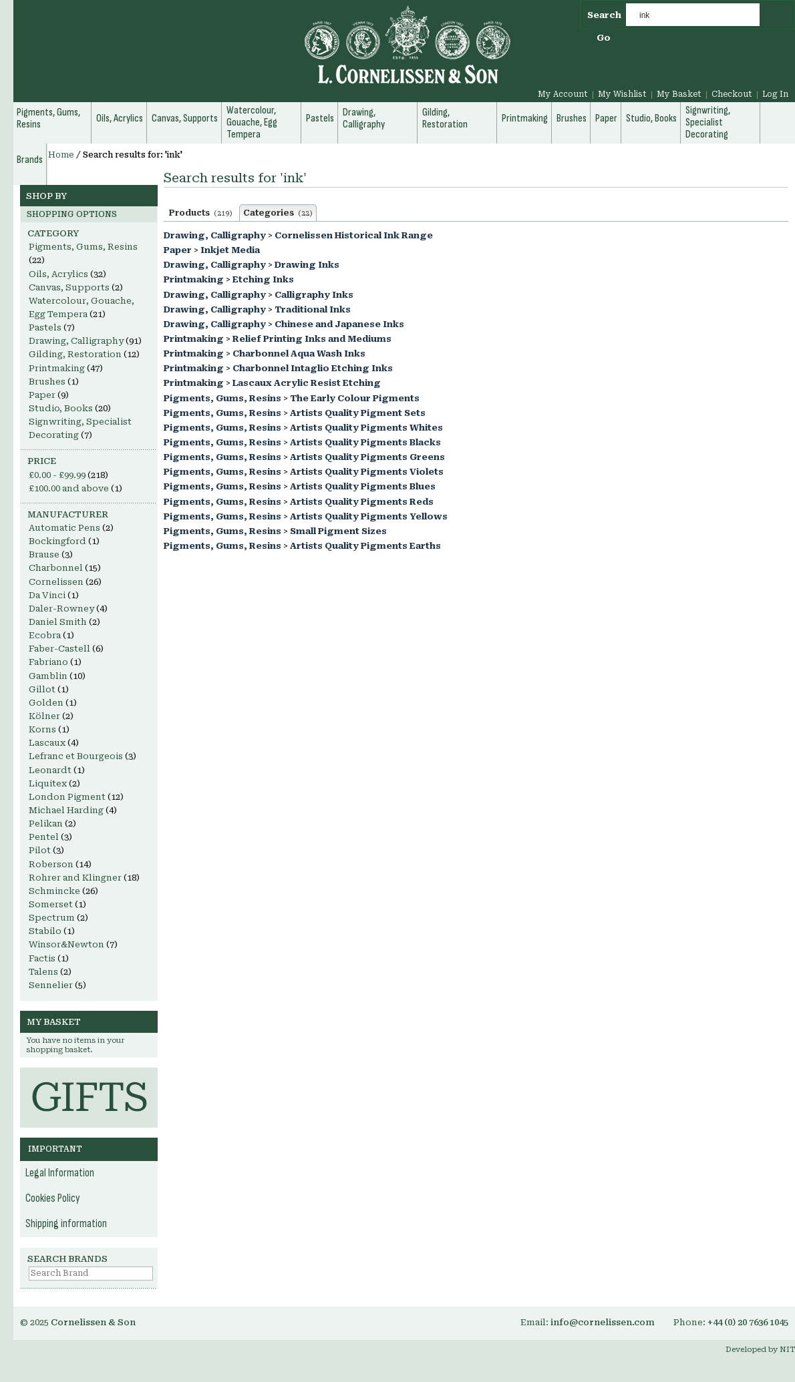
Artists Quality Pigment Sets (358, 413)
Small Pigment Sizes (338, 531)
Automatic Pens (64, 528)
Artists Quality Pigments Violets (367, 472)
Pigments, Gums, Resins (222, 398)
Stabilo (45, 931)
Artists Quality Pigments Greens (367, 457)
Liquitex (48, 783)
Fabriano (48, 662)
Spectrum (52, 918)
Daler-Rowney (61, 609)
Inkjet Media (230, 250)
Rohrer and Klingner (75, 878)
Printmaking (194, 279)
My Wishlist (622, 94)
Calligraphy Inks (314, 295)
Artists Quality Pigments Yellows (369, 516)
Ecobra (45, 635)
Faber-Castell (59, 649)
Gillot (42, 689)
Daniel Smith (58, 622)
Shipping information (66, 1223)
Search (604, 15)
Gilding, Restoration (75, 354)
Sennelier (51, 985)
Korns (42, 729)
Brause (44, 554)
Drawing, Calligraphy (215, 235)
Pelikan (46, 824)
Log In (775, 94)
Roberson (51, 864)
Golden (46, 703)
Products (200, 213)
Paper (178, 250)
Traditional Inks (313, 309)
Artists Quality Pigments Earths (365, 546)
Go (604, 38)
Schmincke (54, 891)
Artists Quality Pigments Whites (366, 428)
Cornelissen (56, 582)
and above (69, 488)
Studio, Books (61, 408)
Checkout (731, 94)
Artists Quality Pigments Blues (363, 486)
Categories (278, 213)
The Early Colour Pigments (355, 398)
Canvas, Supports (69, 287)
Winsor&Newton (66, 944)
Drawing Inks (307, 265)
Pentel (44, 837)
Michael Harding (66, 810)
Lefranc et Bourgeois (76, 756)
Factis (42, 958)
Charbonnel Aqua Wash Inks (298, 354)
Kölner (44, 716)
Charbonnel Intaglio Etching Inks (312, 368)
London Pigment (67, 797)
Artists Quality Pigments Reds (362, 502)
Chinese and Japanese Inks (339, 324)
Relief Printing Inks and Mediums (311, 339)
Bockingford (57, 541)
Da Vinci (47, 595)
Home (61, 155)
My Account (563, 94)
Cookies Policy (52, 1198)
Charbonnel (56, 568)
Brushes (47, 382)
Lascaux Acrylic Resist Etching (306, 383)
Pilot (40, 850)
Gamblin (48, 676)
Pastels (45, 327)
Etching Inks (263, 279)
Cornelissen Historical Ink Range (354, 235)
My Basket (679, 94)
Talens (43, 972)
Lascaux (47, 743)
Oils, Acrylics (58, 274)
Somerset (51, 904)
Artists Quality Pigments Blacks (365, 442)
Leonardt (50, 770)
